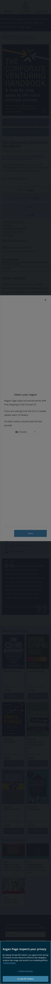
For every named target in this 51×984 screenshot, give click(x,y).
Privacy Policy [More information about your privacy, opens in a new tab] (9, 975)
